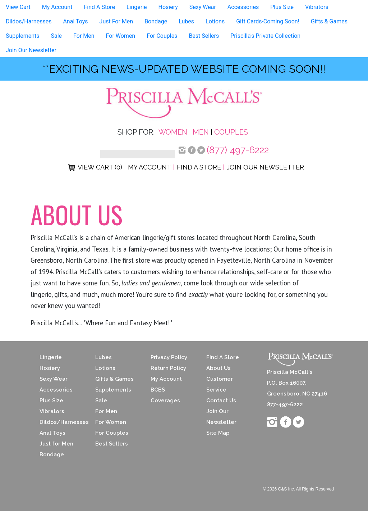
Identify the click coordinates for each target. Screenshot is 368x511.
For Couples (162, 35)
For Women (120, 35)
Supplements (23, 35)
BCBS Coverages (165, 395)
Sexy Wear (202, 7)
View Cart (18, 7)
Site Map (218, 433)
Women (172, 132)
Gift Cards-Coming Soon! (267, 21)
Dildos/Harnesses (28, 21)
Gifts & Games (329, 21)
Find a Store (199, 167)
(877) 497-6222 (238, 150)
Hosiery (168, 7)
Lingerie (136, 7)
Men (201, 132)
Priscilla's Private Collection (265, 35)
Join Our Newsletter (31, 50)
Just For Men (116, 21)
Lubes (186, 21)
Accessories (243, 7)
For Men (83, 35)
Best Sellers (204, 35)
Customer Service (219, 384)
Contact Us (221, 400)
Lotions (215, 21)
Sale (56, 35)
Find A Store (99, 7)
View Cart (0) (95, 167)
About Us (218, 368)
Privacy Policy (169, 357)
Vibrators (316, 7)
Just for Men (56, 443)
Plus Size (282, 7)
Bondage (155, 21)
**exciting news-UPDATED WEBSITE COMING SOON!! (184, 69)
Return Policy (168, 368)
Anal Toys (75, 21)
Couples (231, 132)
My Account (57, 7)
